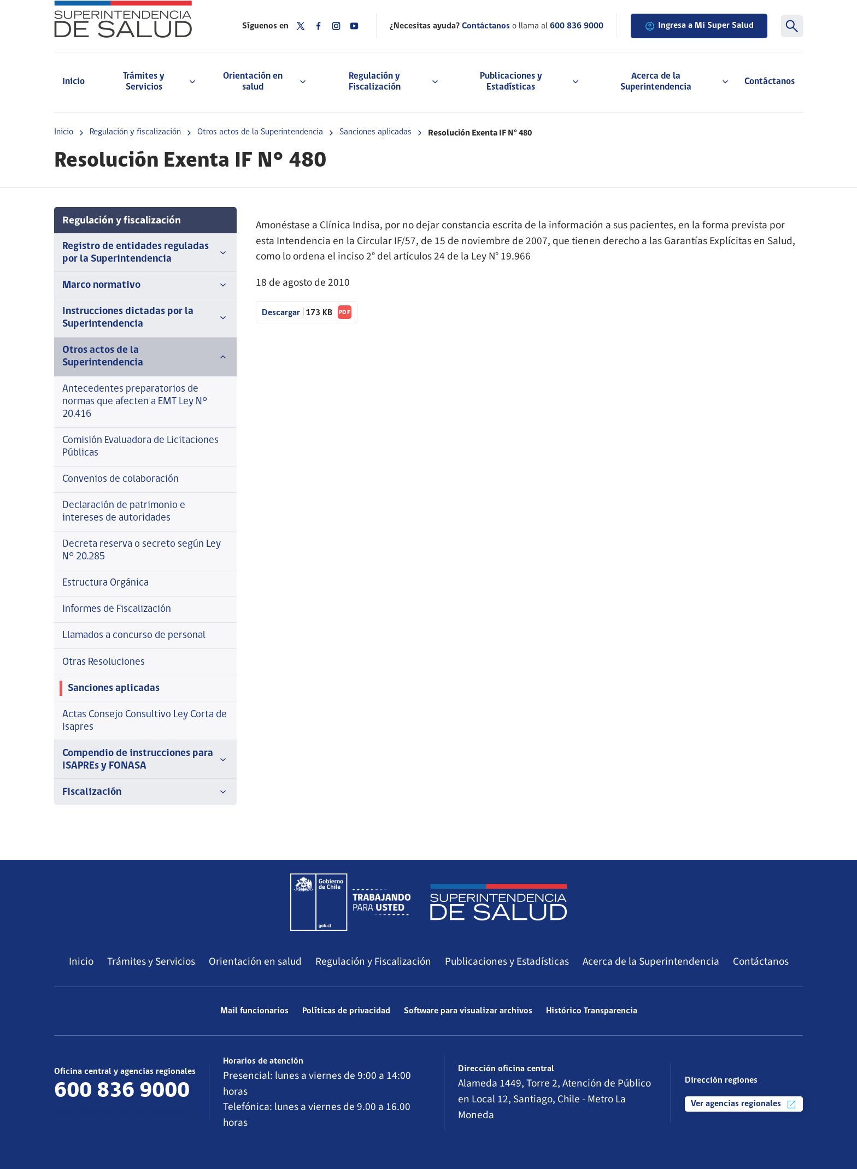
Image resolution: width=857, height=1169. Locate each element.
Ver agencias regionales (744, 1104)
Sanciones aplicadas (375, 132)
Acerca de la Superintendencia (651, 961)
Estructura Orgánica (105, 583)
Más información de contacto (120, 1112)
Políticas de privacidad (346, 1011)
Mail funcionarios (254, 1011)
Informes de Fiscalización (116, 609)
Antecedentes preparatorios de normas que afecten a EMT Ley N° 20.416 (134, 402)
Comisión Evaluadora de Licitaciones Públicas (140, 446)
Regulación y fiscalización (135, 132)
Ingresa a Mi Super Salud (699, 26)
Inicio (73, 81)
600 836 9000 (576, 26)
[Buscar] (792, 26)
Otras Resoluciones (103, 662)
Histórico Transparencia (591, 1011)
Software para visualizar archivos (468, 1011)
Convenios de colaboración (120, 479)
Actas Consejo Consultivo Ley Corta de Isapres (144, 721)
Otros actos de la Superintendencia (260, 132)
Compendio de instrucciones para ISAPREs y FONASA (145, 759)
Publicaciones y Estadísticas (507, 961)
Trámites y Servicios (151, 961)
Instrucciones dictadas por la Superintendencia (145, 317)
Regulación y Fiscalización (373, 961)
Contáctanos (769, 81)
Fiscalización (145, 792)
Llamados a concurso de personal (134, 635)
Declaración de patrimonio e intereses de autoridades (123, 511)
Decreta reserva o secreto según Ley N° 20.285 (141, 550)
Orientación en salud (255, 961)
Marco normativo (145, 285)
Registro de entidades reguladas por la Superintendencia (145, 252)
